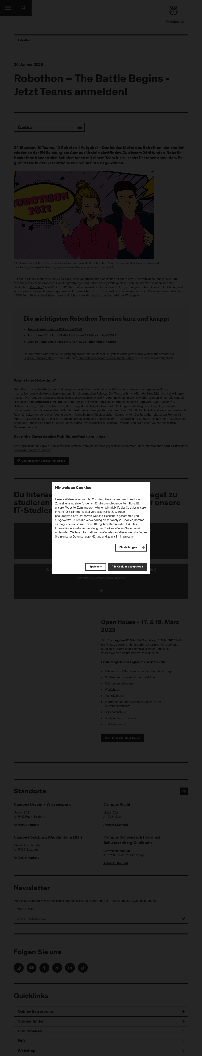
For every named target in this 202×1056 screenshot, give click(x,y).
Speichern (95, 567)
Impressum (127, 536)
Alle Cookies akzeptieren (127, 567)
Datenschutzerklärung (87, 536)
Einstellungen (128, 547)
